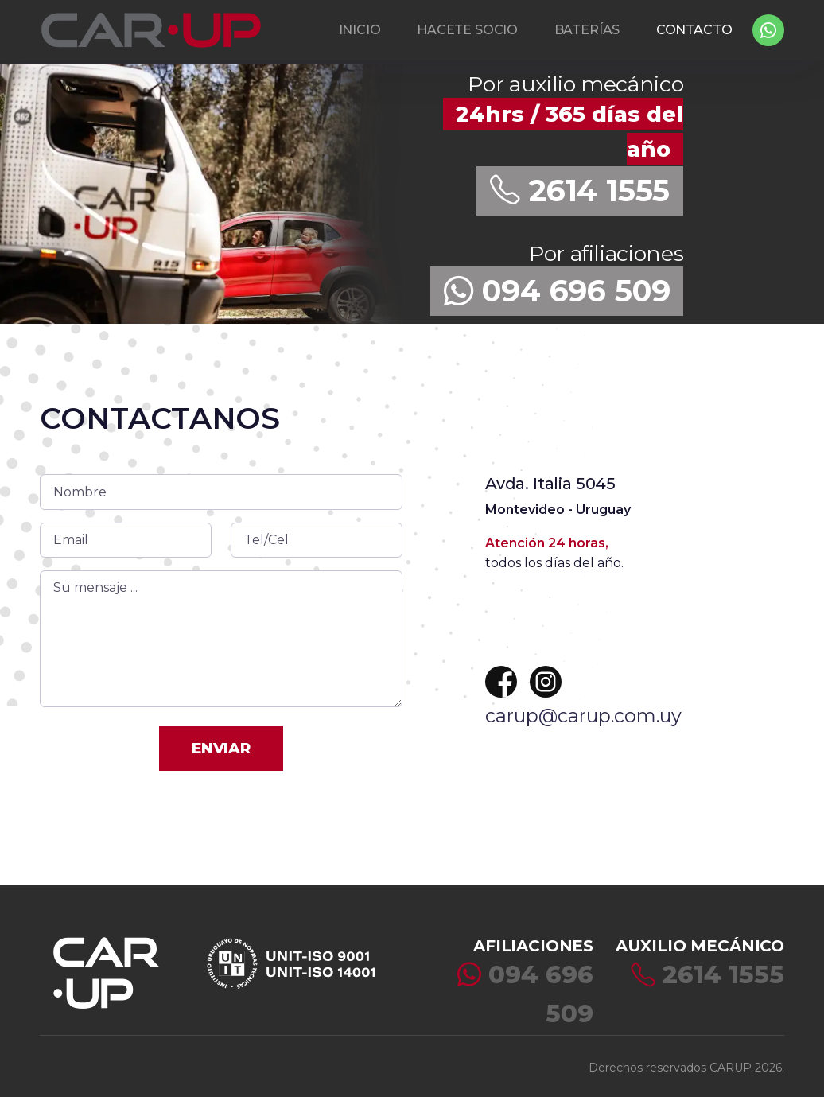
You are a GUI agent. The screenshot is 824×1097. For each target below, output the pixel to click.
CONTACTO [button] (694, 29)
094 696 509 (557, 291)
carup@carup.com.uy (583, 715)
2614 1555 (580, 190)
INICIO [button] (360, 29)
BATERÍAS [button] (587, 29)
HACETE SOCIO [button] (467, 29)
